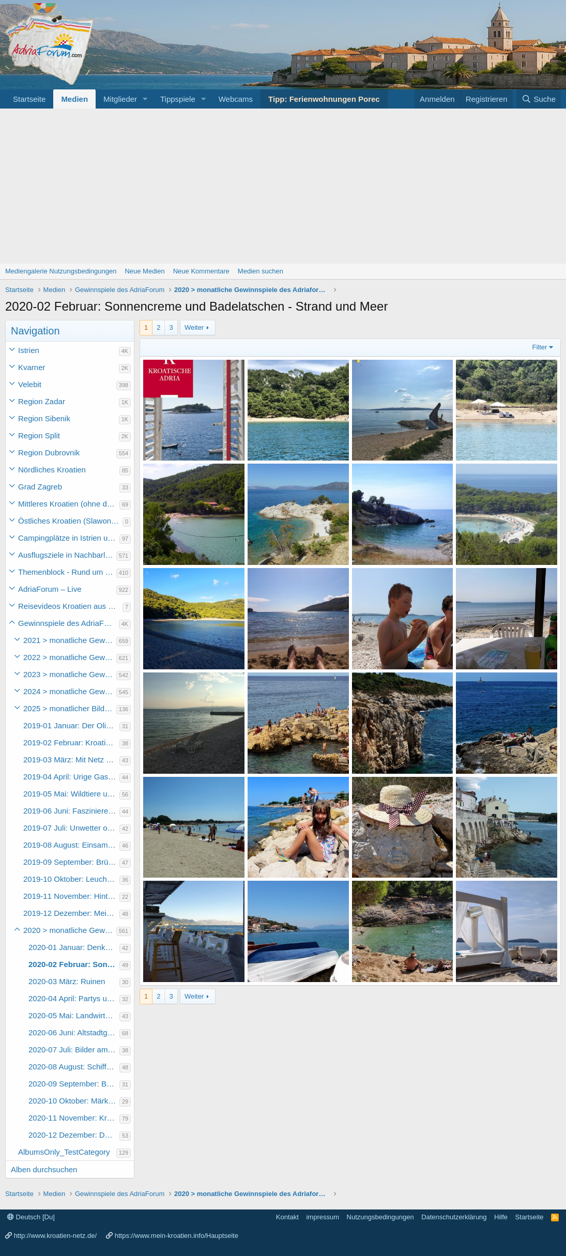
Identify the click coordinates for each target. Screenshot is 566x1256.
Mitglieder (120, 99)
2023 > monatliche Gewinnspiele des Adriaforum (69, 674)
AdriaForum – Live (50, 589)
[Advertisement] (283, 186)
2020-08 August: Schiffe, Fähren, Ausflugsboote (73, 1066)
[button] (145, 99)
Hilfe (501, 1217)
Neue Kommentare (201, 271)
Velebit (29, 384)
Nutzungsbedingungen (380, 1217)
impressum (322, 1217)
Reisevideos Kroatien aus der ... (70, 606)
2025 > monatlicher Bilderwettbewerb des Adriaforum (69, 708)
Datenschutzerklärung (453, 1217)
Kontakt (287, 1217)
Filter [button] (539, 347)
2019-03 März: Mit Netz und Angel (71, 759)
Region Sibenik (44, 418)
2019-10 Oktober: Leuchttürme (71, 879)
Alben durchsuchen (44, 1169)
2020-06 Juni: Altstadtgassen (73, 1032)
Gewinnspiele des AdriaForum (68, 623)
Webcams (236, 99)
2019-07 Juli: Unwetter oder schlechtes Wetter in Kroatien (71, 827)
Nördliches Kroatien (52, 469)
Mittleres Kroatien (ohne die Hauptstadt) (68, 503)
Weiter (194, 327)
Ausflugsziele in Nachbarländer (67, 554)
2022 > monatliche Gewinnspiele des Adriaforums (69, 657)
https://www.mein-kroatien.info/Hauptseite (176, 1235)
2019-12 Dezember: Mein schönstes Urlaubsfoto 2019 (71, 913)
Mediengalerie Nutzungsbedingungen (60, 271)
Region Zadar (41, 401)
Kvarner (31, 367)
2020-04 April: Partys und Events (73, 998)
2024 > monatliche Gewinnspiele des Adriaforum (69, 691)
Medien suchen (260, 271)
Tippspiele (177, 99)
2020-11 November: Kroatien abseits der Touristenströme (73, 1117)
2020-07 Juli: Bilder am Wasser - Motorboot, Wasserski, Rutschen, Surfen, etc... (73, 1049)
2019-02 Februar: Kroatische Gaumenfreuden (71, 742)
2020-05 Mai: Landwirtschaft (73, 1015)
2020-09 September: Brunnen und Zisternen (73, 1083)
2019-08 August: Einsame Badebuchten (71, 844)
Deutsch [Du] (31, 1217)
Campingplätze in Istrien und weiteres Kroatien (68, 537)
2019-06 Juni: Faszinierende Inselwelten (71, 810)
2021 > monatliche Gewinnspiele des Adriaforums (69, 640)
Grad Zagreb (40, 486)
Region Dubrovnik (49, 452)
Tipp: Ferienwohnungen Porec (324, 99)
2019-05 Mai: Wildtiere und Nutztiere (71, 793)
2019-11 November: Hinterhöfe (71, 896)
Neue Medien (144, 271)
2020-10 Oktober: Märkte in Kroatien (73, 1100)
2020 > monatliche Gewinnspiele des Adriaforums (69, 930)
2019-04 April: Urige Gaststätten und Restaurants (71, 776)
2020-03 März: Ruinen (66, 981)
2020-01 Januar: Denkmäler (73, 947)
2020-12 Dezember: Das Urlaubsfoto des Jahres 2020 (73, 1134)
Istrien (28, 350)
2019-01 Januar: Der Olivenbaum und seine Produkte (71, 725)
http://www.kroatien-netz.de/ (55, 1235)
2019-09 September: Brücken (71, 861)
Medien (74, 99)
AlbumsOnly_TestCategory (64, 1151)
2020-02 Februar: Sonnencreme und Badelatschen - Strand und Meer (73, 964)
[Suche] (538, 99)
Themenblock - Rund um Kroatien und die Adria (67, 572)
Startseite (29, 99)
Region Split (39, 435)
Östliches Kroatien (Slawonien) (70, 520)
